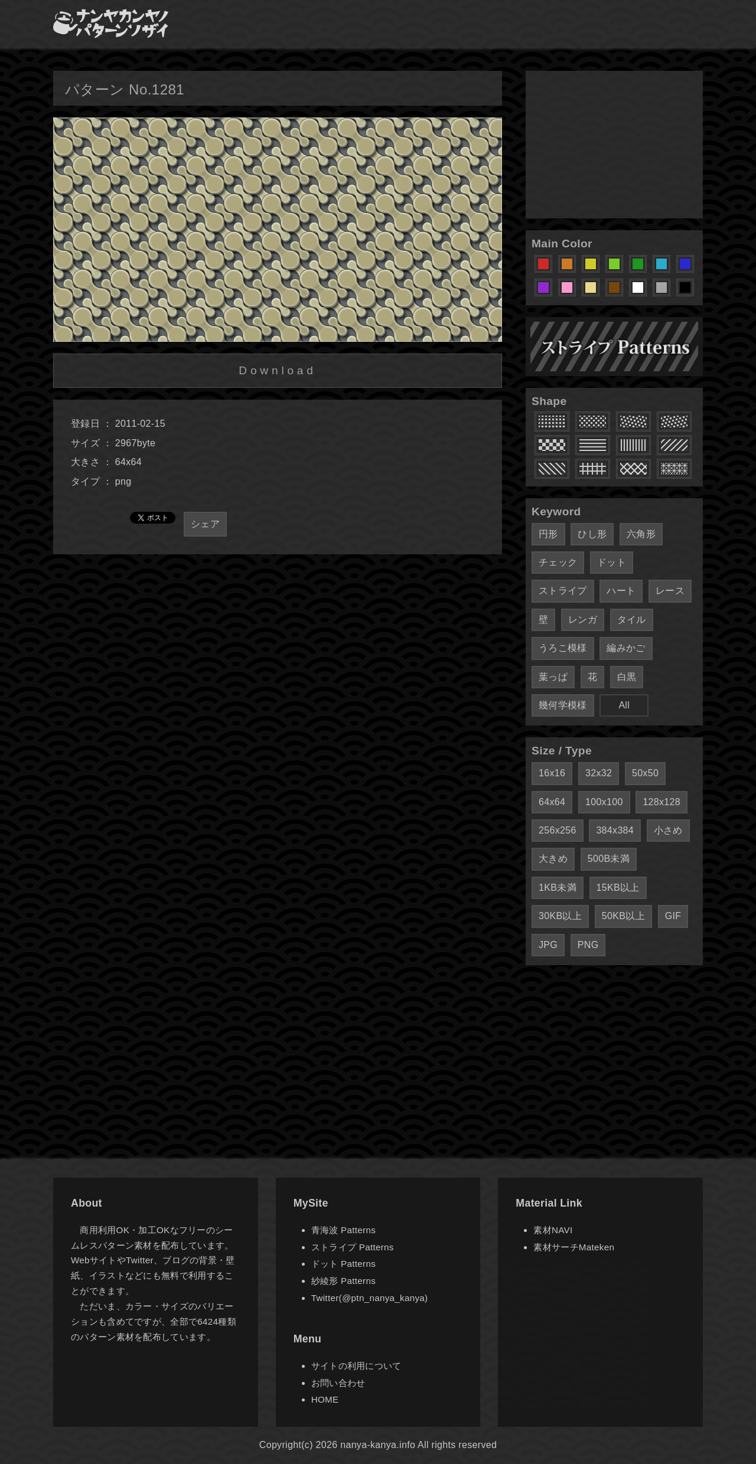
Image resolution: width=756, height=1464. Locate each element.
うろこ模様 (563, 648)
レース (670, 591)
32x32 (598, 773)
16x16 (552, 773)
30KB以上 (560, 916)
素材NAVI (552, 1230)
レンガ (582, 620)
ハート (621, 591)
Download (277, 370)
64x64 (552, 802)
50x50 (645, 773)
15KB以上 (618, 888)
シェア (205, 524)
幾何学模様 (563, 705)
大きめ (553, 859)
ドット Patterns (343, 1264)
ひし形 (592, 534)
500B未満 (609, 859)
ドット (611, 562)
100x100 (604, 802)
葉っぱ (553, 677)
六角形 (641, 534)
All (624, 705)
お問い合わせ (338, 1383)
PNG (588, 945)
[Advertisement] (614, 144)
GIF (673, 916)
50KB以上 (623, 916)
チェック (558, 562)
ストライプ (563, 591)
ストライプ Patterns (352, 1247)
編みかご (626, 648)
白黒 (627, 677)
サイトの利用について (356, 1366)
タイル (631, 620)
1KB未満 (557, 888)
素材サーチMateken (573, 1247)
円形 (548, 534)
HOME (325, 1399)
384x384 (615, 830)
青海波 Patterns (343, 1230)
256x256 (557, 830)
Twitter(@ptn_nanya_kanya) (369, 1298)
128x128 (661, 802)
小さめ (668, 830)
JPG (548, 945)
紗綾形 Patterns (343, 1281)
